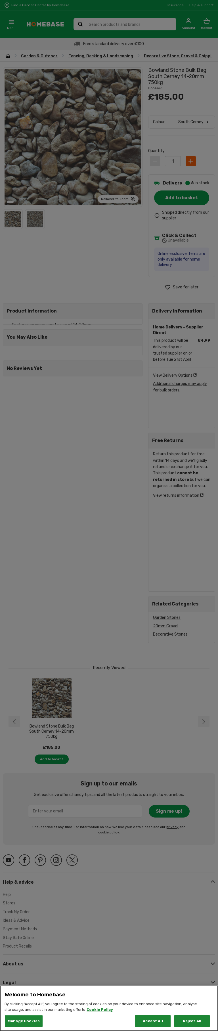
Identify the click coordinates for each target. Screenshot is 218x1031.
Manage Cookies (24, 1021)
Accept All (153, 1021)
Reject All (192, 1021)
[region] (109, 1008)
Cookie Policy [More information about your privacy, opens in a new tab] (100, 1009)
